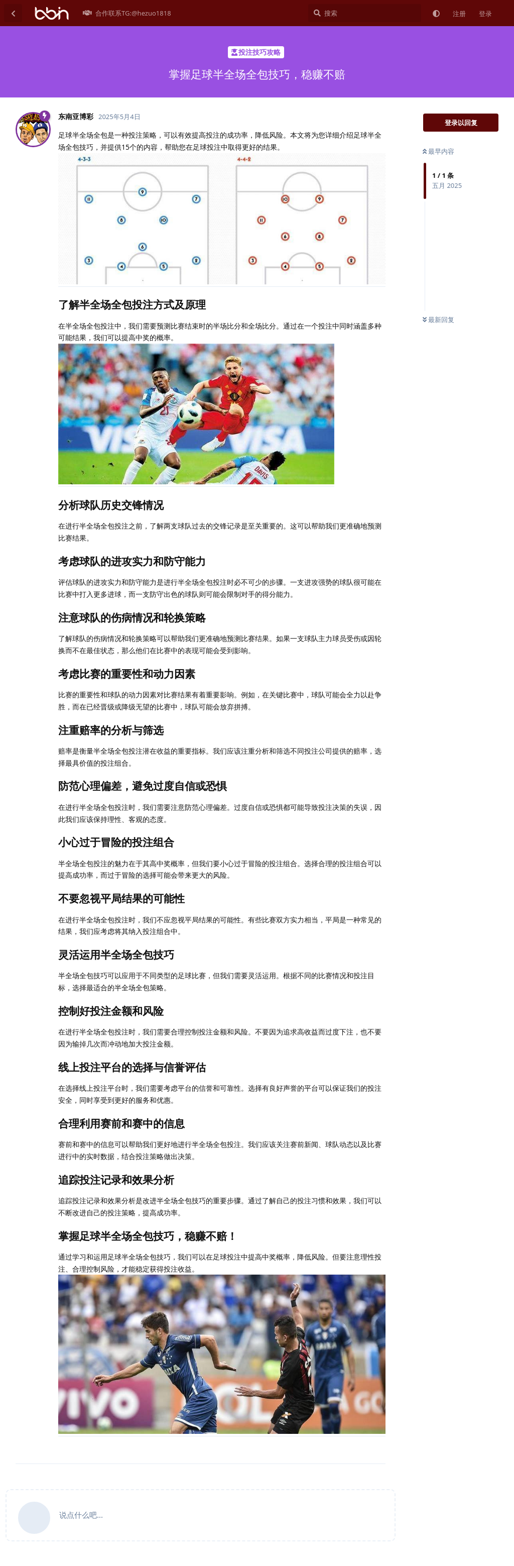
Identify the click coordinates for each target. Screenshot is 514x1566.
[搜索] (364, 13)
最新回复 (438, 319)
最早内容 (438, 151)
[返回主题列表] (13, 13)
